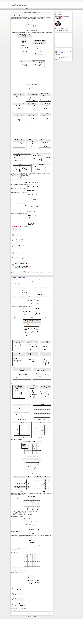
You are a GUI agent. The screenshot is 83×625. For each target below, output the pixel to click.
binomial (21, 610)
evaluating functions (34, 272)
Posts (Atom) (34, 616)
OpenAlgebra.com (62, 52)
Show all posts (37, 12)
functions (44, 272)
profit (14, 273)
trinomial (46, 610)
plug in (12, 273)
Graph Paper (62, 14)
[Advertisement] (63, 39)
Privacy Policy (57, 59)
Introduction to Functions (17, 15)
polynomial (37, 610)
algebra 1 (18, 272)
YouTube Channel (66, 16)
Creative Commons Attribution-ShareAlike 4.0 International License (63, 57)
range (17, 273)
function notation (39, 272)
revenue (19, 273)
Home (13, 8)
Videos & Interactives (20, 8)
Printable (58, 14)
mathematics (50, 272)
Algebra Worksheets (29, 8)
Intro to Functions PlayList (25, 226)
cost (24, 272)
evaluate (29, 272)
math (46, 272)
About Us (37, 8)
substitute (43, 610)
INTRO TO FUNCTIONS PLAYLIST (31, 30)
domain (26, 272)
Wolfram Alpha (65, 28)
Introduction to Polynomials (18, 277)
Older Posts (50, 613)
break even (21, 272)
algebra (15, 272)
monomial (33, 610)
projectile (40, 610)
